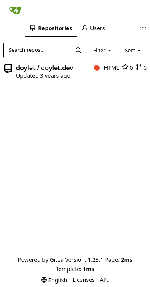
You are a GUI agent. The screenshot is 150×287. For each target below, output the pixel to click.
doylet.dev (57, 68)
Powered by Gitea (41, 259)
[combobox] (102, 50)
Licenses (83, 279)
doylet (26, 68)
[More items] (143, 28)
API (104, 279)
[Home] (15, 10)
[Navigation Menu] (139, 10)
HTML (106, 67)
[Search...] (78, 50)
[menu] (54, 280)
